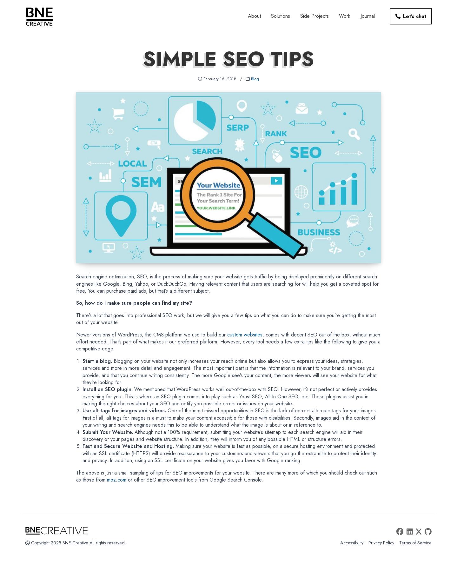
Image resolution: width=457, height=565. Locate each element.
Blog (255, 79)
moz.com (116, 479)
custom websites (244, 334)
